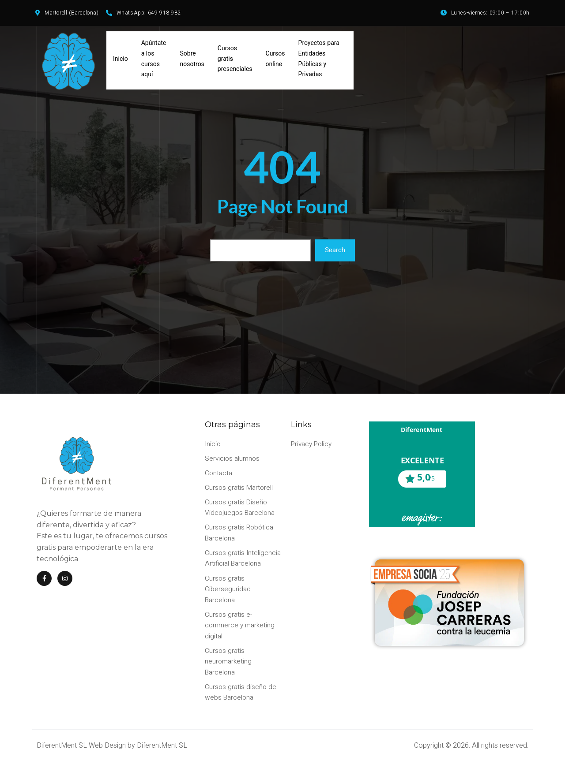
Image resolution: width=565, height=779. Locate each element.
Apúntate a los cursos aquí (153, 61)
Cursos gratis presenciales (235, 62)
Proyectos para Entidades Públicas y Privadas (318, 61)
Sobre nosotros (192, 62)
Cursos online (275, 62)
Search (335, 254)
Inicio (120, 61)
